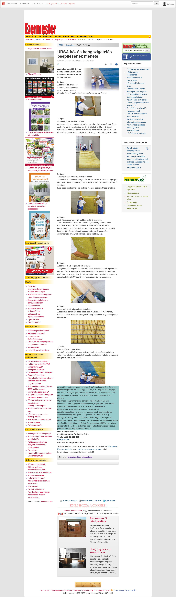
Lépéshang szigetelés (136, 133)
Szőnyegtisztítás (35, 425)
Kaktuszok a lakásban (37, 442)
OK (156, 3)
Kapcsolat (45, 590)
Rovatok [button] (24, 3)
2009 (61, 45)
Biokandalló (33, 486)
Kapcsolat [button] (37, 3)
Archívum (47, 36)
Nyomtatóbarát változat (90, 500)
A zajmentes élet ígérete (137, 100)
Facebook (39, 39)
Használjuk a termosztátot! (39, 419)
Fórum (66, 36)
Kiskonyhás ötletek (36, 475)
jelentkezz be (46, 502)
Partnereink (99, 590)
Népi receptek (133, 193)
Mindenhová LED (35, 367)
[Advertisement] (88, 16)
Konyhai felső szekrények (39, 492)
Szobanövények (35, 99)
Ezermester (12, 3)
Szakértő (49, 39)
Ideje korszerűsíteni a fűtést (40, 49)
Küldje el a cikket (68, 500)
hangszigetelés (73, 457)
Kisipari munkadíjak (36, 292)
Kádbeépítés (33, 347)
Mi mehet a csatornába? (38, 392)
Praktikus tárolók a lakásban (40, 472)
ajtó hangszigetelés (135, 153)
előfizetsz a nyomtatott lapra (90, 449)
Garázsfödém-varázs (136, 89)
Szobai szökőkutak (36, 489)
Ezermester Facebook (124, 590)
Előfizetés (29, 39)
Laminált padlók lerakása (38, 350)
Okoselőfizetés (34, 74)
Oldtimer (58, 36)
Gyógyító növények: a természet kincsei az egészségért (37, 206)
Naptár (58, 39)
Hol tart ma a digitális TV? (39, 364)
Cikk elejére (109, 500)
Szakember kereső (85, 36)
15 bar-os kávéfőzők (36, 464)
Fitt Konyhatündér (107, 39)
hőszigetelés (86, 457)
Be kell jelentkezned (73, 511)
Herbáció (81, 39)
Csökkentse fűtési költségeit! (40, 372)
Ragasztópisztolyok (36, 375)
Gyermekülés (33, 319)
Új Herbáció (132, 202)
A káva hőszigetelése (136, 125)
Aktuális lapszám (33, 36)
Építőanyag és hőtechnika (138, 69)
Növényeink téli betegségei (39, 433)
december (70, 45)
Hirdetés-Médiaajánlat (60, 590)
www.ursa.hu (63, 440)
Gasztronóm (92, 39)
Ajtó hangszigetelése (136, 156)
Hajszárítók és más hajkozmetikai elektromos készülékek (39, 481)
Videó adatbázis (69, 39)
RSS (109, 590)
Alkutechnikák (34, 306)
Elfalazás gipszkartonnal (38, 331)
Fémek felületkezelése (37, 361)
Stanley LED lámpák (36, 406)
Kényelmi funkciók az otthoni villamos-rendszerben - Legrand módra (40, 381)
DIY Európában (34, 322)
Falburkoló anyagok (36, 333)
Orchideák (32, 450)
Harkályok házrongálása (137, 91)
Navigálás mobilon (36, 370)
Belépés (170, 4)
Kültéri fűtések (34, 422)
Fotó (73, 36)
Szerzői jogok (87, 590)
